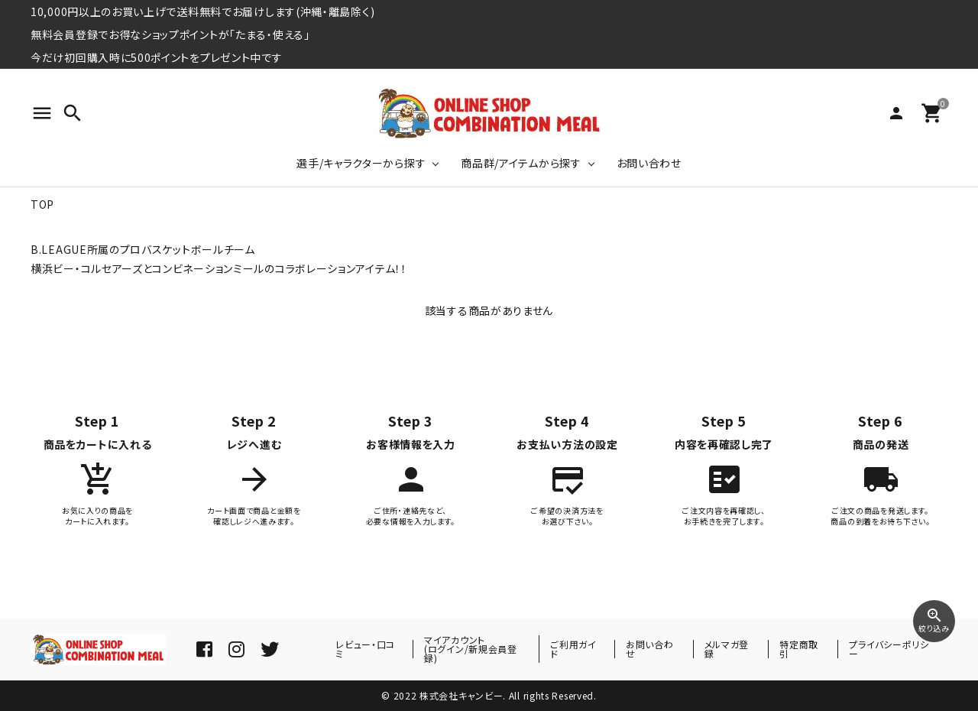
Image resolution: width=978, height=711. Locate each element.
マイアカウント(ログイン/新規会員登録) (470, 648)
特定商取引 (798, 649)
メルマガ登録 (727, 649)
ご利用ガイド (573, 649)
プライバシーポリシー (888, 649)
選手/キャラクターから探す (361, 162)
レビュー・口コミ (365, 649)
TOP (42, 204)
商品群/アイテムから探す (521, 162)
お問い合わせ (649, 162)
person (896, 113)
